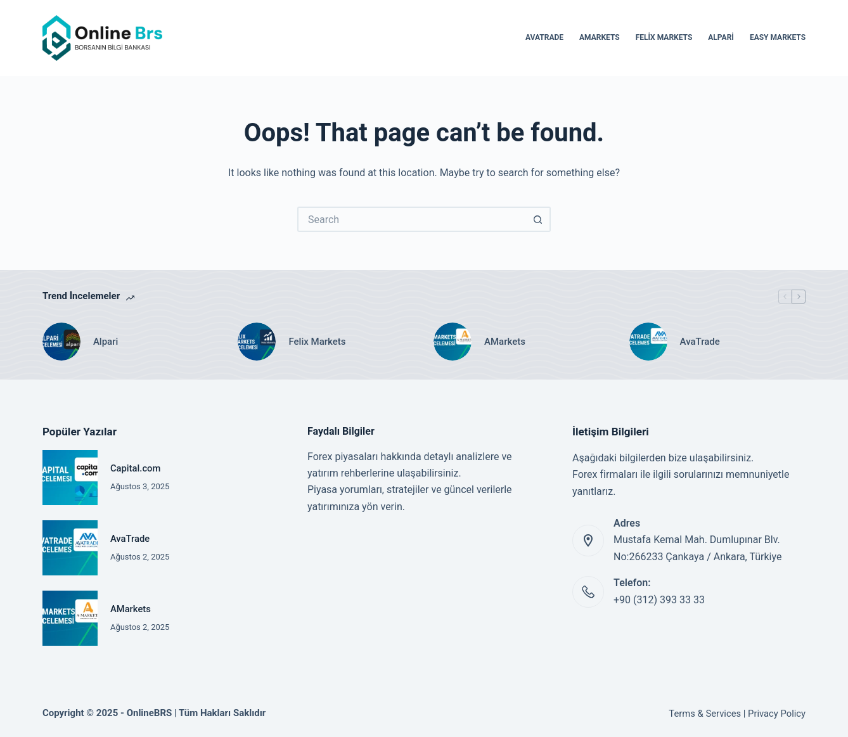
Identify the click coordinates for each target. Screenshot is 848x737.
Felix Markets (664, 37)
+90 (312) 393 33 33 (659, 600)
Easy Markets (778, 37)
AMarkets (599, 37)
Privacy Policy (777, 713)
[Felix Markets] (257, 342)
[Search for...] (411, 219)
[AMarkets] (453, 342)
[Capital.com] (70, 477)
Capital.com (135, 468)
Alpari (721, 37)
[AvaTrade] (648, 342)
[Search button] (538, 219)
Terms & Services (705, 713)
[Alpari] (61, 342)
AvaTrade (544, 37)
